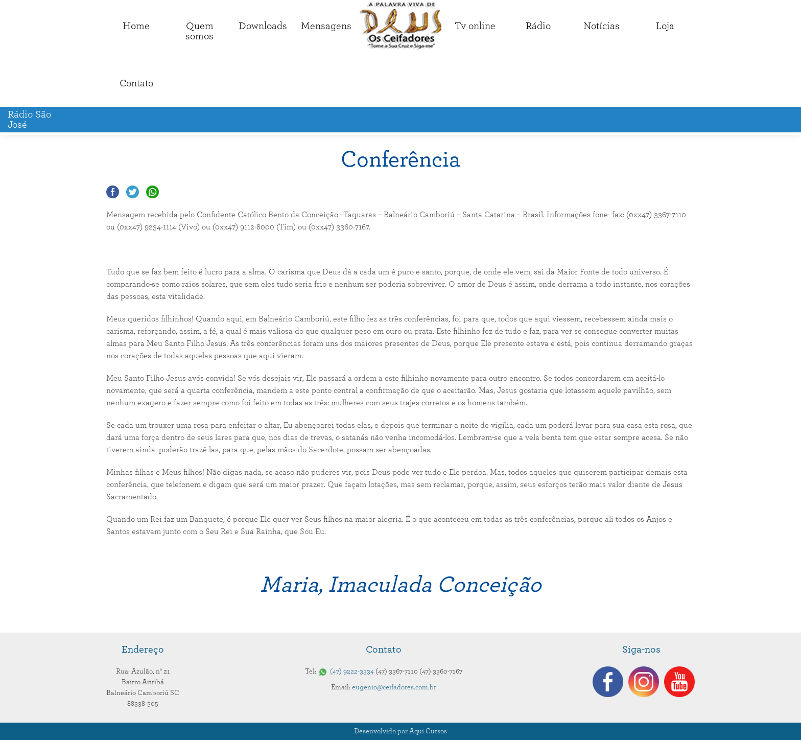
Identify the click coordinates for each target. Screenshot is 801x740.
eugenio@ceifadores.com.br (394, 687)
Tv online (475, 26)
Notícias (601, 26)
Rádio (538, 26)
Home (136, 26)
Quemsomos (199, 31)
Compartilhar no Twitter (132, 192)
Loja (665, 26)
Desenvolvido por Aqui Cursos (400, 731)
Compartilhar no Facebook (112, 192)
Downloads (263, 26)
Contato (136, 83)
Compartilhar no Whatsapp (152, 192)
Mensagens (326, 26)
